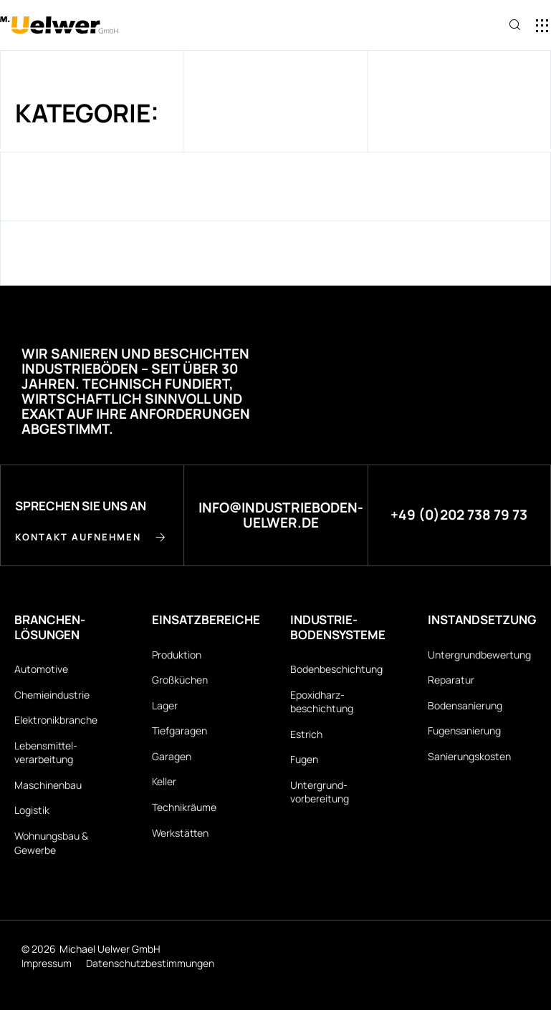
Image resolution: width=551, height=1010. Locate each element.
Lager (165, 705)
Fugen (304, 759)
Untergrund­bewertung (479, 654)
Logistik (31, 810)
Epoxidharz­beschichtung (321, 702)
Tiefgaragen (179, 730)
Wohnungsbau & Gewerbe (51, 843)
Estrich (306, 734)
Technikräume (184, 807)
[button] (465, 26)
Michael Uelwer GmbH (109, 949)
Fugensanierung (464, 730)
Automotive (41, 669)
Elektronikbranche (55, 720)
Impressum (46, 963)
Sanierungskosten (469, 756)
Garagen (171, 756)
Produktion (176, 654)
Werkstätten (180, 833)
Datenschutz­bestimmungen (150, 963)
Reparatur (451, 679)
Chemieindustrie (52, 694)
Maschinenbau (48, 785)
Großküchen (180, 679)
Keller (164, 782)
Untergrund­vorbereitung (319, 792)
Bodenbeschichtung (336, 669)
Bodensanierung (465, 705)
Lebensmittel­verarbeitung (45, 753)
